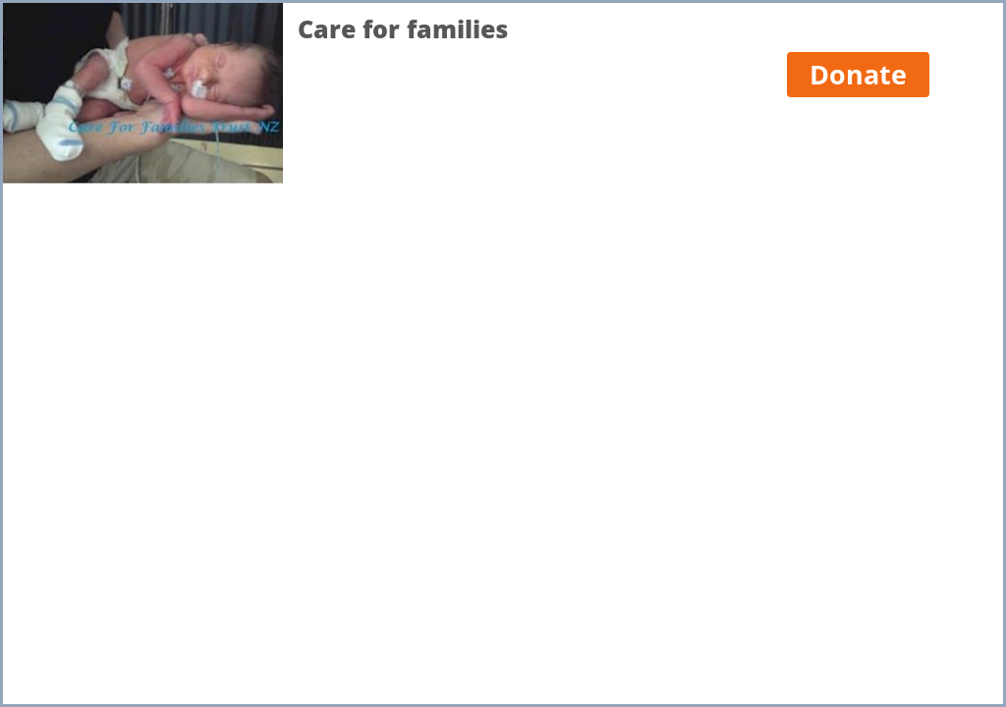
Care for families (403, 29)
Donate (858, 74)
